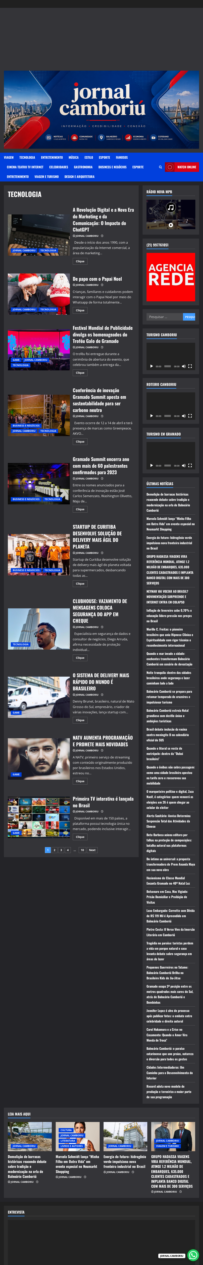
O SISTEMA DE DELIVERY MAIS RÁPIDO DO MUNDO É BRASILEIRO (39, 697)
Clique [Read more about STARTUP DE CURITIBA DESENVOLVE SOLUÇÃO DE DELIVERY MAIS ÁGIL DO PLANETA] (81, 584)
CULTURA (66, 1130)
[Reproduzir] (152, 366)
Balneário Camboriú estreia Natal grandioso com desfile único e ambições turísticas (167, 715)
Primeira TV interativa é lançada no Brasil (39, 817)
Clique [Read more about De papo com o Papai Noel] (81, 311)
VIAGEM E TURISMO (47, 176)
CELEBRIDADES (58, 167)
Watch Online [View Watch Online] (180, 167)
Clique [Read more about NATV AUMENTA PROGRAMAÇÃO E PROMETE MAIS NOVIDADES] (81, 782)
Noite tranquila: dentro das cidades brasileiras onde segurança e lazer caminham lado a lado (169, 677)
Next (92, 850)
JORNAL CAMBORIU (24, 250)
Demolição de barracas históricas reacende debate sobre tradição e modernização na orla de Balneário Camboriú (27, 1166)
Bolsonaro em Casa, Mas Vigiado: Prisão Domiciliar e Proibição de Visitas (167, 896)
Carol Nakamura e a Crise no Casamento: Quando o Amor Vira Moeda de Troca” (167, 1034)
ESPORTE (104, 157)
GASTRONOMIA (83, 167)
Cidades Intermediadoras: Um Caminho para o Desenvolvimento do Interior (170, 1072)
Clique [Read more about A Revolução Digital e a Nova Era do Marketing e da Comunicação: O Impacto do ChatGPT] (81, 262)
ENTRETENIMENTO (52, 157)
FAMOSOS (122, 157)
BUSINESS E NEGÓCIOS (112, 167)
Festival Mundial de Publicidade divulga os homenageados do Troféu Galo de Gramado (39, 350)
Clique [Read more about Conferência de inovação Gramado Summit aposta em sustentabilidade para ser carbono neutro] (81, 442)
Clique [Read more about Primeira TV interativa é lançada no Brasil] (81, 837)
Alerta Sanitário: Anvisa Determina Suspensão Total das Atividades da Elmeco (168, 821)
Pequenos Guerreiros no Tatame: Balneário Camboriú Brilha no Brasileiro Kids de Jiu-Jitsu (167, 972)
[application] (171, 356)
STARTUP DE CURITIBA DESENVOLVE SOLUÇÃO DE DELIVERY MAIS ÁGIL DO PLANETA (39, 554)
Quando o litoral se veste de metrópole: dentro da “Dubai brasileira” (165, 753)
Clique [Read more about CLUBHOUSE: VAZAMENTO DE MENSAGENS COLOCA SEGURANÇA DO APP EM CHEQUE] (81, 658)
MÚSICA (74, 157)
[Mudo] (184, 366)
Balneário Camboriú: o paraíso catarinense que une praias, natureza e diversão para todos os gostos (170, 1053)
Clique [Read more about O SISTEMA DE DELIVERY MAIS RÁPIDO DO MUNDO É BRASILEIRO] (81, 721)
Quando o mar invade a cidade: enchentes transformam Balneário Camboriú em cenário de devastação (169, 658)
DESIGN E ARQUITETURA (80, 176)
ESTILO (89, 157)
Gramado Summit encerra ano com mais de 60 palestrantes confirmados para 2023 (39, 483)
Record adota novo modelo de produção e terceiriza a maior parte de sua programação (169, 1091)
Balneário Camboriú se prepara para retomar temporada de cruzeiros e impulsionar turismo (169, 696)
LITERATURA (68, 1140)
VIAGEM (9, 157)
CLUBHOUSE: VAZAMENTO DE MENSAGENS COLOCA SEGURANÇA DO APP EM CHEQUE (39, 629)
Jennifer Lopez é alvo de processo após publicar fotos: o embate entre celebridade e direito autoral (169, 1015)
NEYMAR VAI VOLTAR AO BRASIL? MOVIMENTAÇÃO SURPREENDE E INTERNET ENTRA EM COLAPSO (167, 596)
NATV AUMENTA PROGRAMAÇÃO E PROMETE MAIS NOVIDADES (39, 759)
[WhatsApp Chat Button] (193, 1255)
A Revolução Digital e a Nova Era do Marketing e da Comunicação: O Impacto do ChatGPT (39, 235)
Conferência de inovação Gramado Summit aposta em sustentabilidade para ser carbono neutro (39, 415)
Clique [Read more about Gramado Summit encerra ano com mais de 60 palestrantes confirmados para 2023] (81, 510)
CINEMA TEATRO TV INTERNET (25, 167)
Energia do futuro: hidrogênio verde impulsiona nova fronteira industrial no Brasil (169, 542)
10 (82, 850)
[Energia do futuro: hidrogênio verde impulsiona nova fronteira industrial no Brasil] (125, 1136)
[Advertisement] (101, 41)
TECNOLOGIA (27, 157)
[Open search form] (160, 167)
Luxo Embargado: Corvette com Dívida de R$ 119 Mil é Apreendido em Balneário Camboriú (171, 915)
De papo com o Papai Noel (39, 294)
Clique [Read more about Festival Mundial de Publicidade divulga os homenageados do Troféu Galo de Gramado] (81, 373)
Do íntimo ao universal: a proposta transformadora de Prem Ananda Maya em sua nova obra (171, 864)
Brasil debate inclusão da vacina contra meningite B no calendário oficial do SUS (168, 734)
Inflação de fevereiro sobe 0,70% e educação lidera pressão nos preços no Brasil (169, 615)
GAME (16, 360)
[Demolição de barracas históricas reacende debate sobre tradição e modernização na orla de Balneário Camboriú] (30, 1136)
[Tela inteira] (190, 366)
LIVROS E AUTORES (72, 1146)
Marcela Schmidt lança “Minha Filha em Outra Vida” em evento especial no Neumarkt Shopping (171, 523)
